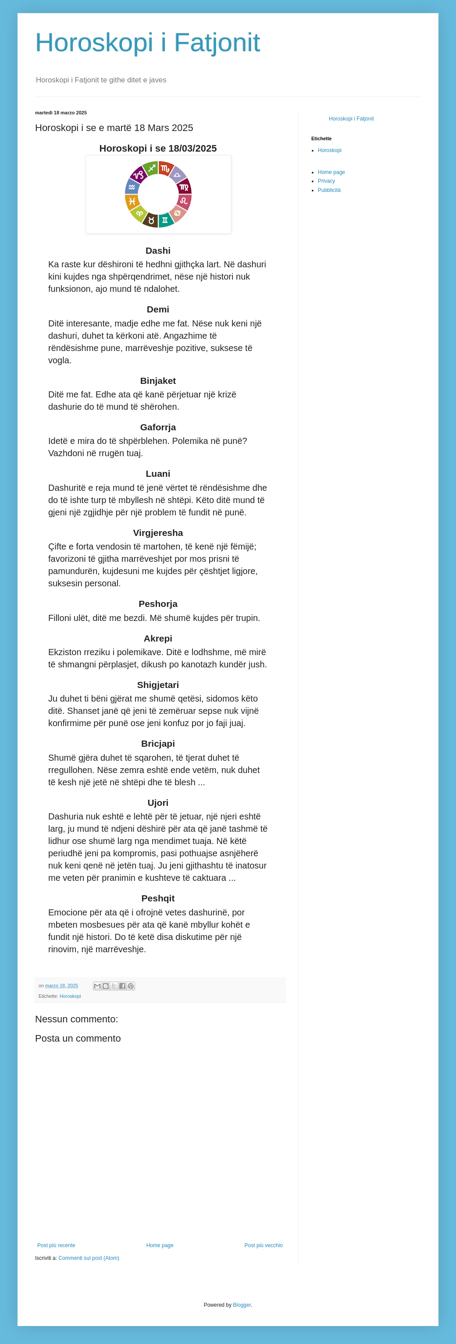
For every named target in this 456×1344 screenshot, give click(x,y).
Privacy (326, 181)
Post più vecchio (264, 1245)
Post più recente (56, 1245)
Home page (160, 1245)
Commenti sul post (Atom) (88, 1258)
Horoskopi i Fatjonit (147, 42)
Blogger (242, 1305)
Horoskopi (70, 996)
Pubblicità (329, 190)
